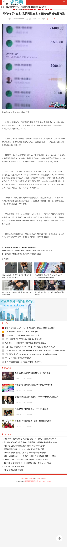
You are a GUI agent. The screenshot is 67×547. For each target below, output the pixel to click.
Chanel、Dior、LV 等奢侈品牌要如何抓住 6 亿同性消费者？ (26, 460)
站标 (40, 478)
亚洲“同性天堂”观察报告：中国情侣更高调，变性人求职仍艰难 (27, 463)
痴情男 (25, 248)
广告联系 (31, 478)
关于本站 (24, 478)
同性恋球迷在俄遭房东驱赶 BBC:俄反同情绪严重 (33, 385)
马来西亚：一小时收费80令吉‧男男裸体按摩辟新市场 (24, 343)
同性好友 (12, 248)
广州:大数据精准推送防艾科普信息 (17, 358)
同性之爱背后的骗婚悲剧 (13, 470)
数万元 (20, 248)
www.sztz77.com (45, 481)
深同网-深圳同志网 (31, 481)
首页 (2, 7)
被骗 (35, 248)
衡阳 (32, 248)
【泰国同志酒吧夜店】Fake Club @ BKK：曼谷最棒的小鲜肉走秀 (29, 347)
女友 (16, 248)
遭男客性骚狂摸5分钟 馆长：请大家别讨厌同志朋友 (23, 449)
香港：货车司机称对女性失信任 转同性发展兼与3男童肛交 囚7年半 (30, 456)
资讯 (7, 7)
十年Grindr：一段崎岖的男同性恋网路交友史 (20, 335)
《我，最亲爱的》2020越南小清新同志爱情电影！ (23, 339)
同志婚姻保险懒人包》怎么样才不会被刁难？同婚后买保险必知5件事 (30, 442)
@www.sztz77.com (53, 19)
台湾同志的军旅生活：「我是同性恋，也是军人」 (22, 362)
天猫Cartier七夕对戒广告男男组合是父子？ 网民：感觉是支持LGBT (30, 439)
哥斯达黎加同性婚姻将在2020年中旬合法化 (31, 409)
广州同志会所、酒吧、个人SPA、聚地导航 (20, 332)
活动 (44, 478)
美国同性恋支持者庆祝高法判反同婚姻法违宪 (24, 254)
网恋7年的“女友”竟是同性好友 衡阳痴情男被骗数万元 (28, 7)
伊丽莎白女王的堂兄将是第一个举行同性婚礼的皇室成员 (36, 397)
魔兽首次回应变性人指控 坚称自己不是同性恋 (32, 373)
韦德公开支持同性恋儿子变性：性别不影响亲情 (33, 421)
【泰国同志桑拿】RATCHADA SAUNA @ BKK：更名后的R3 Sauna (29, 354)
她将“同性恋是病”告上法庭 (13, 466)
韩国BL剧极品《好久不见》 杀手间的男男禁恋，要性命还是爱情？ (29, 328)
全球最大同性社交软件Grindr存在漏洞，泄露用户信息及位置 (30, 250)
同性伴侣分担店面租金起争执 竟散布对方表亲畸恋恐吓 (24, 446)
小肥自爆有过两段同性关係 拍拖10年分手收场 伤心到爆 (24, 453)
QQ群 (37, 478)
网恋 (29, 248)
